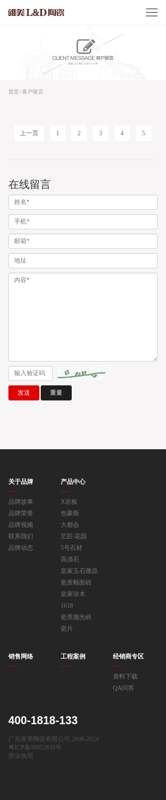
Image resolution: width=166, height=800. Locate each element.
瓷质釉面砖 (76, 582)
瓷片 (67, 628)
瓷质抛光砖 (76, 617)
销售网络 (20, 656)
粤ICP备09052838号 (35, 747)
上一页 (29, 133)
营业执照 (20, 756)
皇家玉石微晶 (79, 571)
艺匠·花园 (74, 536)
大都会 (70, 525)
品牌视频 (20, 525)
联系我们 (20, 536)
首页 (13, 92)
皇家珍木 (73, 594)
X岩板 (69, 501)
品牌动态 (20, 548)
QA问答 (123, 688)
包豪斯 (70, 513)
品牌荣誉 (20, 513)
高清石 (70, 559)
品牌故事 (20, 501)
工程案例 (73, 656)
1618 (67, 605)
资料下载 (125, 676)
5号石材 (71, 548)
